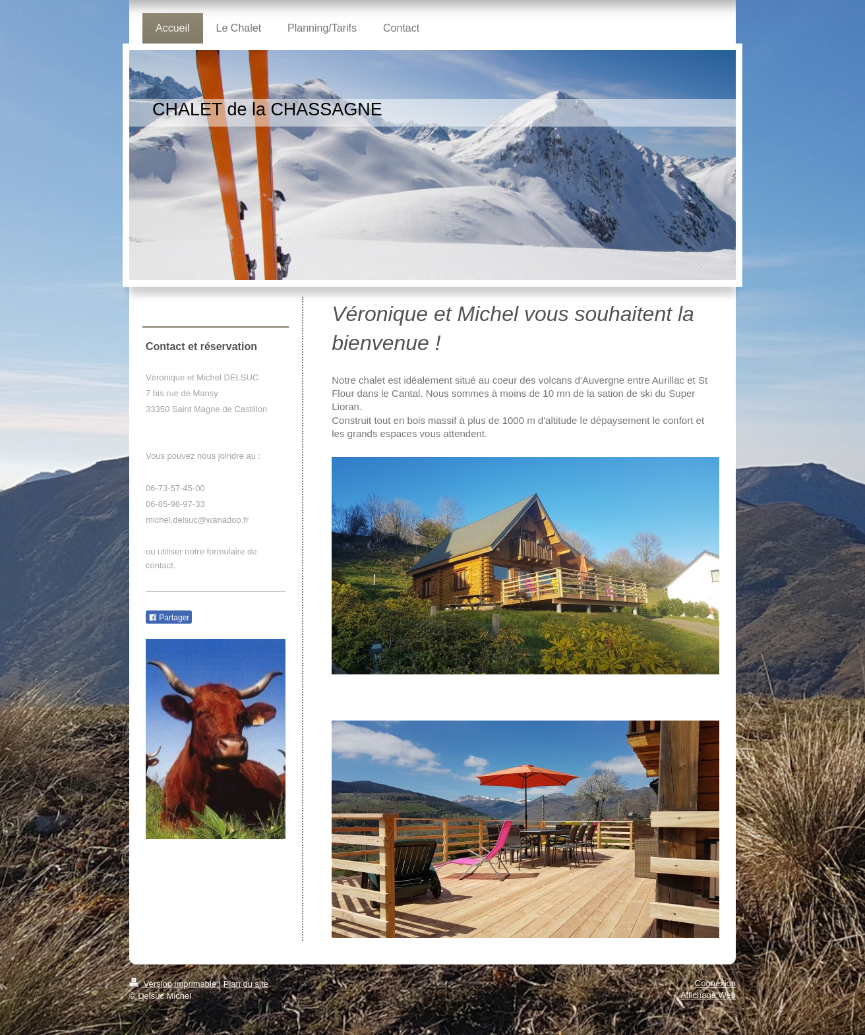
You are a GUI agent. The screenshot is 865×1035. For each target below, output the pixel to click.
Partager (168, 617)
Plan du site (246, 984)
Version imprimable (174, 984)
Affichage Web (708, 995)
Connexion (715, 983)
